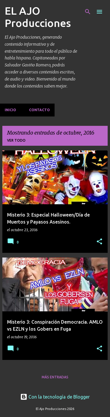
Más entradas (55, 377)
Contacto (39, 110)
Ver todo (16, 140)
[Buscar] (87, 12)
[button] (99, 242)
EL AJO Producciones (38, 17)
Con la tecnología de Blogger (55, 396)
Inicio (10, 110)
